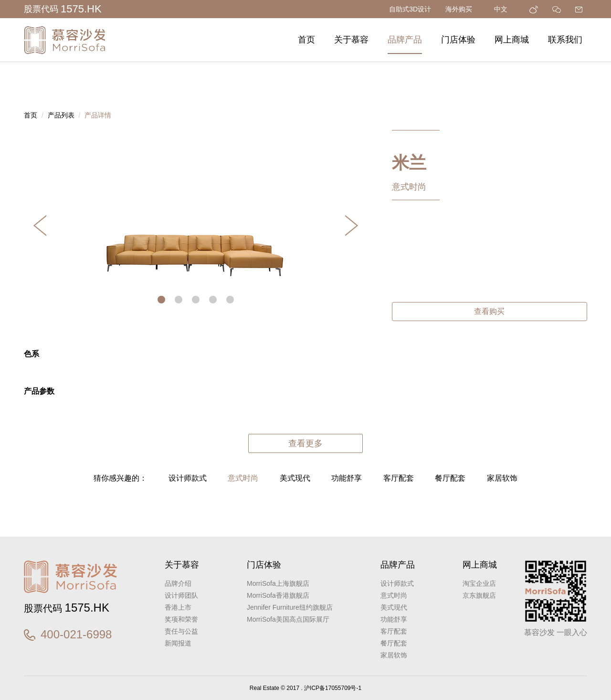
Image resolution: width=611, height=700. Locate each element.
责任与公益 (181, 631)
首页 (306, 39)
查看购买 (489, 311)
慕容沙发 (64, 40)
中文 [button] (504, 9)
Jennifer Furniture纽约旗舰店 (290, 607)
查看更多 (305, 443)
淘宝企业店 (479, 583)
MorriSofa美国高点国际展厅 (288, 619)
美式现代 (295, 478)
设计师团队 (181, 595)
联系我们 (565, 39)
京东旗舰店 (479, 595)
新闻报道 (178, 643)
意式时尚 (243, 478)
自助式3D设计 (410, 9)
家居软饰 (502, 478)
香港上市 (178, 607)
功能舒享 (346, 478)
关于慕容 (351, 39)
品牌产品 (405, 39)
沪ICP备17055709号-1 (332, 688)
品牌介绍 (178, 583)
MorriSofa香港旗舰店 (278, 595)
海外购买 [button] (462, 9)
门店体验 (458, 39)
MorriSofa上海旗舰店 (278, 583)
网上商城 (512, 39)
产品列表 (61, 115)
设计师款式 (188, 478)
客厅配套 (398, 478)
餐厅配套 (450, 478)
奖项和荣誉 (181, 619)
